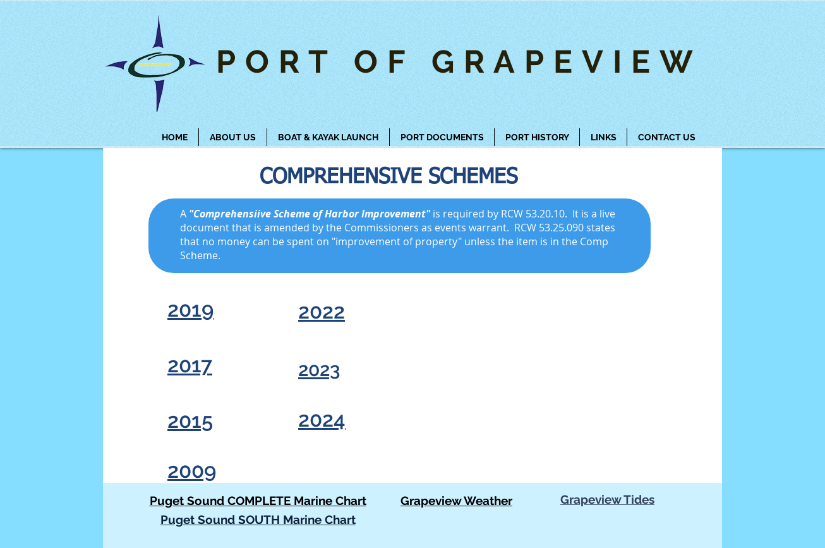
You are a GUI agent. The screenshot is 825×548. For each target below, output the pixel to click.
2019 (190, 309)
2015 (190, 420)
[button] (328, 137)
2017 (189, 365)
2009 (191, 470)
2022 (321, 311)
